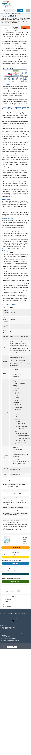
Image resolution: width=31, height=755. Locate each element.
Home (2, 13)
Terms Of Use (2, 613)
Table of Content (15, 28)
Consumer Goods (7, 13)
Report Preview (6, 28)
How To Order (17, 613)
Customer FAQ (10, 613)
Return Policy (24, 613)
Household (12, 13)
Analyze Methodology (15, 581)
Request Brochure (25, 28)
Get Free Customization (15, 574)
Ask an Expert (15, 563)
